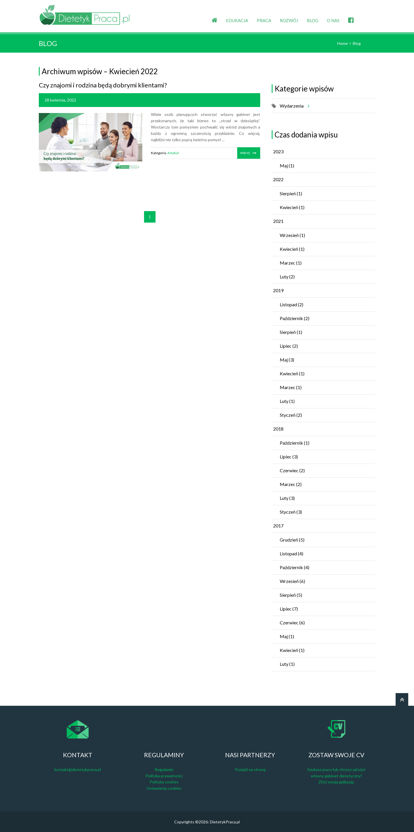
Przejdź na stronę (250, 769)
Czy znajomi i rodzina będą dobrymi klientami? (103, 85)
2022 (278, 179)
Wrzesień (292, 235)
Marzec (291, 262)
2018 (278, 428)
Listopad (291, 304)
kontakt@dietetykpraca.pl (77, 769)
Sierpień (291, 193)
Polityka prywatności (164, 775)
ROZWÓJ (289, 20)
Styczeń (291, 415)
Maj (287, 165)
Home (342, 43)
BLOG (312, 20)
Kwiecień (292, 207)
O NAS (333, 20)
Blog (357, 43)
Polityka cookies (164, 781)
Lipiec (289, 346)
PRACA (264, 20)
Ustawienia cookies (164, 788)
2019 (278, 290)
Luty (287, 276)
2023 (278, 151)
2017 (278, 525)
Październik (294, 318)
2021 (278, 221)
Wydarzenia (294, 106)
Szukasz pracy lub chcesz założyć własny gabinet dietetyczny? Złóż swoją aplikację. (336, 775)
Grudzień (292, 539)
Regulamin (164, 769)
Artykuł (173, 153)
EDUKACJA (237, 20)
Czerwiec (292, 470)
